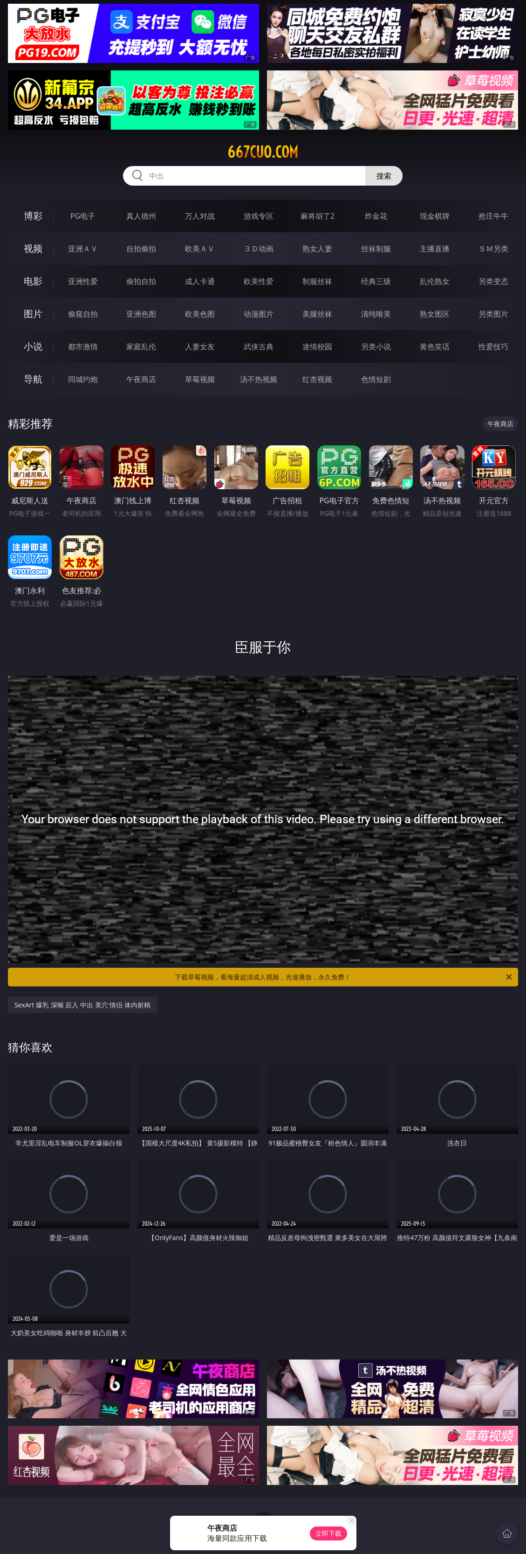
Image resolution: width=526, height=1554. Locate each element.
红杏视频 (317, 379)
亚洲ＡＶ (83, 248)
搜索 (383, 176)
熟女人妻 (317, 248)
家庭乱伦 (141, 346)
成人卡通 (200, 281)
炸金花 (376, 216)
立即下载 (328, 1533)
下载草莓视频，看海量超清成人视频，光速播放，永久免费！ (344, 977)
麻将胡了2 (318, 216)
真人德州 (141, 216)
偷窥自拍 (83, 314)
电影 (33, 281)
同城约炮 (83, 379)
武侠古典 (258, 346)
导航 (33, 379)
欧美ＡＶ (200, 248)
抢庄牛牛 (493, 216)
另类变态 (493, 281)
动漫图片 (258, 314)
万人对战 (200, 216)
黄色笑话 (435, 346)
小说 (33, 346)
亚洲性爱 (83, 281)
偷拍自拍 (141, 281)
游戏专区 (258, 216)
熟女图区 (435, 314)
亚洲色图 (141, 314)
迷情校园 (317, 346)
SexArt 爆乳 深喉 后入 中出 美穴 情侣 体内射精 (82, 1004)
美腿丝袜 (317, 314)
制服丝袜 (317, 281)
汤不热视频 (258, 379)
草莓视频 (200, 379)
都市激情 (83, 346)
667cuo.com (262, 152)
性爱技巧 (493, 346)
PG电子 (82, 216)
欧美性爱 (258, 281)
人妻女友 (200, 346)
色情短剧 (376, 379)
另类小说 (376, 346)
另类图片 (493, 314)
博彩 (33, 215)
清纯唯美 (376, 314)
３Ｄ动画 (258, 248)
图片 (33, 313)
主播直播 (435, 248)
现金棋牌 (435, 216)
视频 (33, 248)
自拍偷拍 (141, 248)
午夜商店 (141, 379)
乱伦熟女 (435, 281)
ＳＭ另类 (493, 248)
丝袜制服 (376, 248)
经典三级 (376, 281)
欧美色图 (200, 314)
